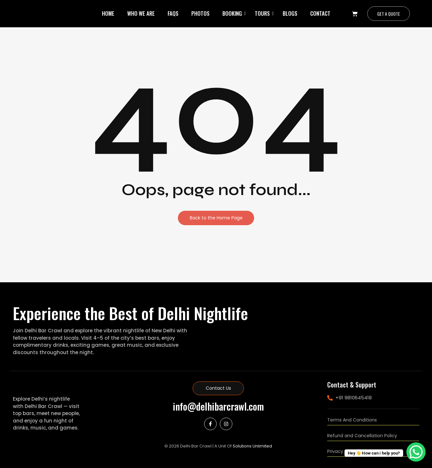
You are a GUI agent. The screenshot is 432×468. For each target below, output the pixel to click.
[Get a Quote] (388, 13)
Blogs (290, 13)
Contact (320, 13)
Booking (232, 13)
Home (108, 13)
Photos (200, 13)
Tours (262, 13)
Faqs (173, 13)
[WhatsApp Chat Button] (416, 452)
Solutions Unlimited (252, 446)
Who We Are (141, 13)
